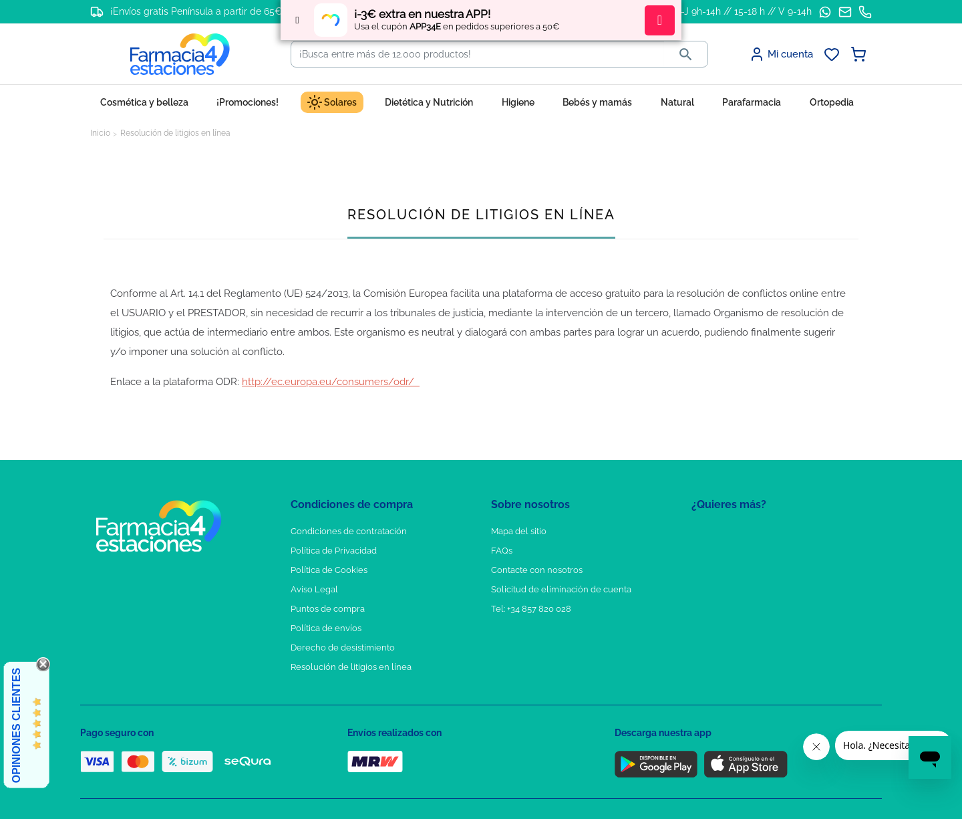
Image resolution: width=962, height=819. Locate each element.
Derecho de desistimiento (343, 647)
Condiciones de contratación (349, 531)
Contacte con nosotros (537, 570)
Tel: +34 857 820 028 (531, 609)
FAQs (501, 551)
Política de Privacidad (334, 551)
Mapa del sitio (518, 531)
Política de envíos (326, 628)
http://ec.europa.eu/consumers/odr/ (331, 382)
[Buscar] (477, 54)
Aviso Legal (314, 589)
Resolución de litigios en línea (351, 667)
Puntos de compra (328, 609)
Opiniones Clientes (16, 725)
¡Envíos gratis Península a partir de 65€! (197, 11)
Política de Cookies (329, 570)
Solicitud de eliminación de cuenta (561, 589)
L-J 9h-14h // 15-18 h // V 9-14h (744, 11)
